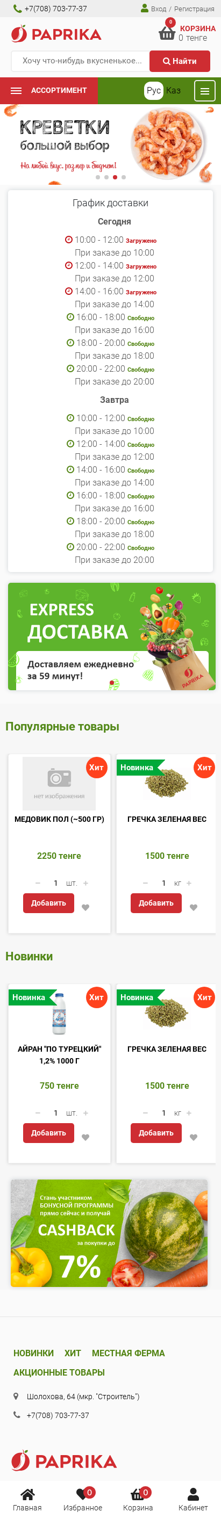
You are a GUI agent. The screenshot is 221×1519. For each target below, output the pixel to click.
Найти (180, 61)
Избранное (82, 1499)
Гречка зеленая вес (166, 819)
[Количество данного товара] (56, 883)
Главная (27, 1499)
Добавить (48, 903)
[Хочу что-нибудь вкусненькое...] (110, 61)
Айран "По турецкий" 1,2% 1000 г (59, 1055)
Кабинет (193, 1499)
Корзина (138, 1499)
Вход (153, 8)
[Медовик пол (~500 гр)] (59, 784)
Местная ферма (128, 1353)
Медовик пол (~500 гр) (59, 819)
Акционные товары (59, 1373)
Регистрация (194, 9)
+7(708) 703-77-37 (50, 8)
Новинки (33, 1353)
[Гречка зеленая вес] (167, 784)
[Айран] (59, 1013)
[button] (98, 177)
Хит (73, 1353)
